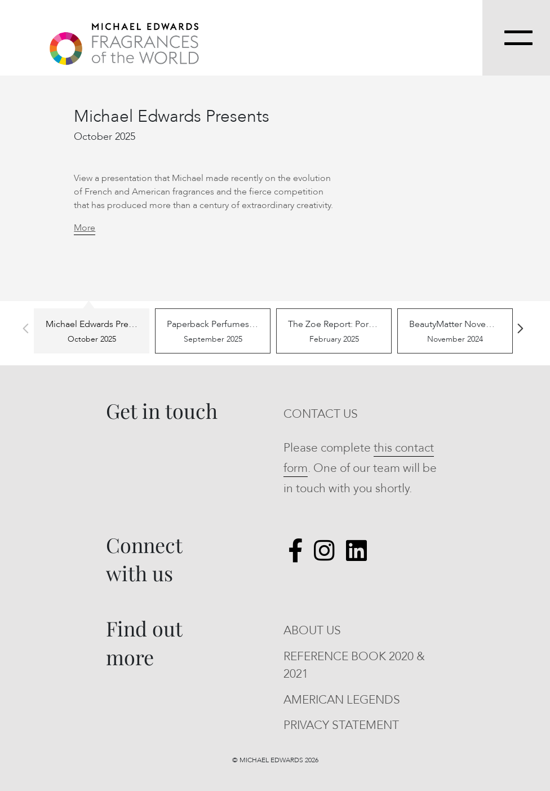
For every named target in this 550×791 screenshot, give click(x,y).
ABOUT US (312, 630)
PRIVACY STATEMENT (341, 725)
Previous (25, 328)
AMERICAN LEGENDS (341, 700)
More (84, 228)
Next (520, 328)
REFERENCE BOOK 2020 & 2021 (354, 665)
